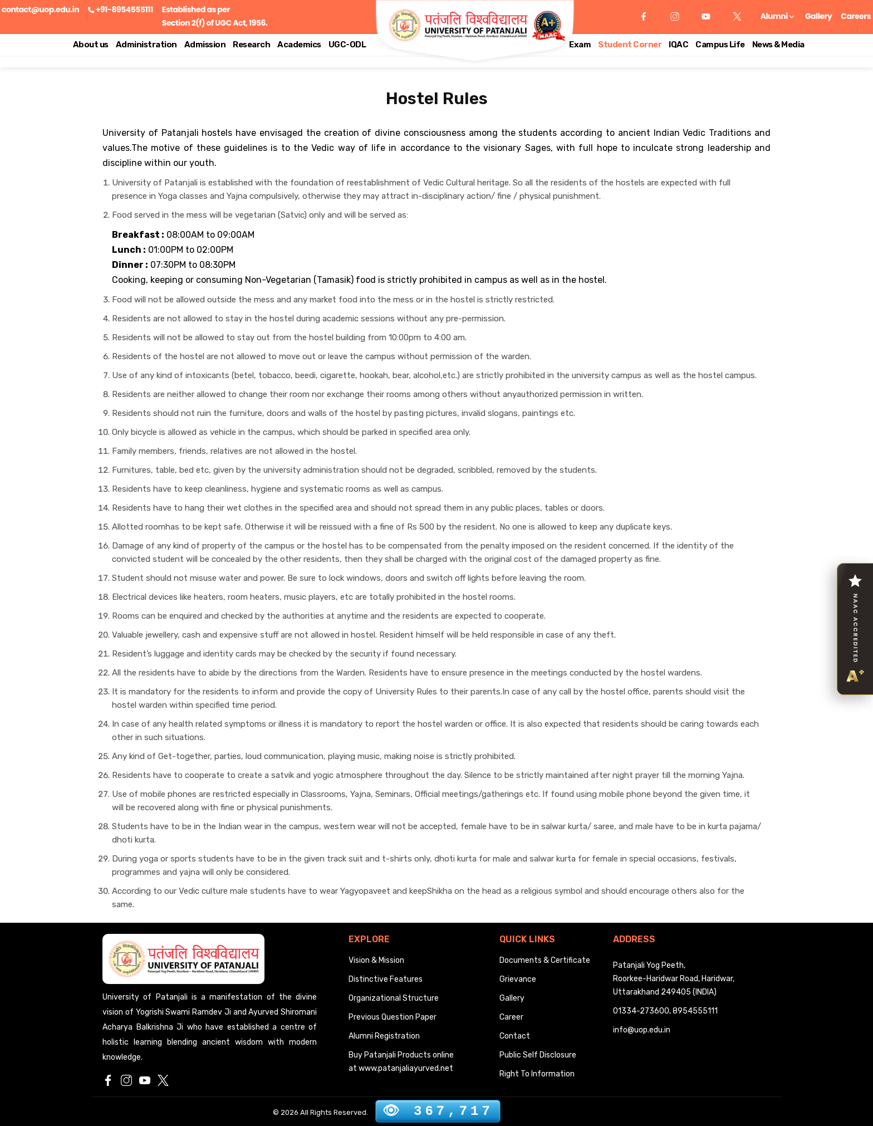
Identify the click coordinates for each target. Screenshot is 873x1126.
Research (251, 45)
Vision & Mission (376, 960)
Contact (514, 1036)
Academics (299, 45)
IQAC (678, 45)
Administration (146, 45)
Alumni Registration (384, 1036)
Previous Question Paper (392, 1017)
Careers (856, 16)
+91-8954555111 (124, 9)
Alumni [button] (777, 16)
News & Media (778, 45)
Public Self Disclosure (537, 1055)
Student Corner (629, 45)
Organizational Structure (394, 998)
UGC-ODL (347, 45)
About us (91, 45)
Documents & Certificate (544, 960)
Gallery (818, 16)
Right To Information (537, 1074)
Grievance (517, 979)
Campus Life (720, 45)
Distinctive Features (386, 979)
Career (511, 1017)
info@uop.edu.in (641, 1030)
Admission (205, 45)
